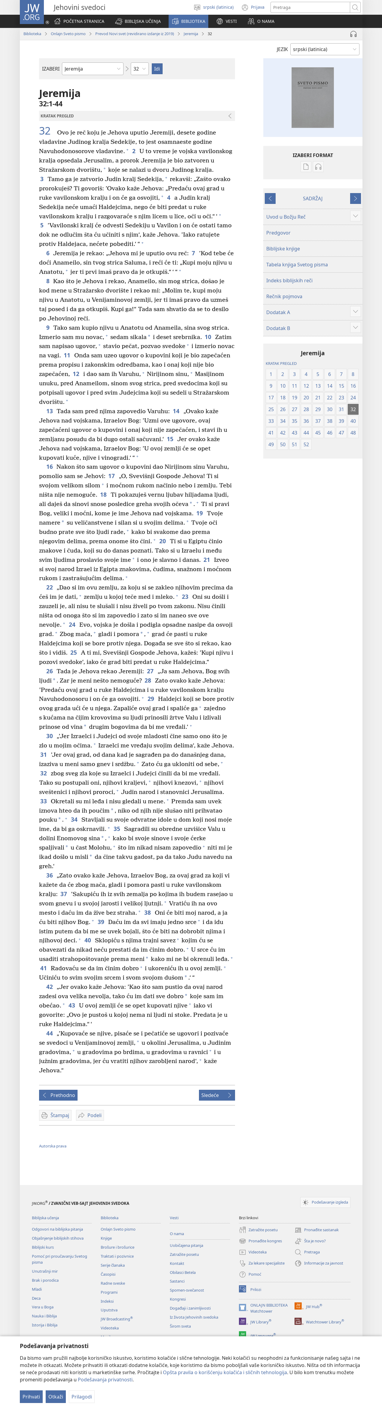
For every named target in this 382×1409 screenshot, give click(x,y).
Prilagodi (82, 1396)
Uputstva (109, 1310)
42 (50, 987)
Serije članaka (113, 1265)
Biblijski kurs (43, 1247)
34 (74, 819)
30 (50, 736)
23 (185, 596)
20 (163, 541)
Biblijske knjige (283, 248)
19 (200, 513)
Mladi (37, 1289)
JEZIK (282, 49)
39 (101, 922)
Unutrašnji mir (45, 1271)
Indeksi (107, 1301)
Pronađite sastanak (317, 1230)
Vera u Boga (42, 1307)
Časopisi (108, 1274)
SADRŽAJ (312, 198)
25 (74, 652)
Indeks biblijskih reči (289, 280)
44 (50, 1033)
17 (112, 476)
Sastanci (177, 1281)
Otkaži (55, 1396)
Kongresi (178, 1299)
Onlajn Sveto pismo (68, 33)
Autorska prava (52, 1146)
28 (148, 680)
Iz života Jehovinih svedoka (194, 1317)
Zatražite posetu (184, 1254)
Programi (109, 1292)
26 (50, 671)
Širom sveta (180, 1326)
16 (50, 466)
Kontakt (177, 1263)
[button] (138, 21)
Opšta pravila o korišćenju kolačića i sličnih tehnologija (225, 1372)
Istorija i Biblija (44, 1325)
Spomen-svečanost (187, 1290)
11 (67, 355)
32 (47, 131)
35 (117, 829)
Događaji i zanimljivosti (190, 1308)
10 (208, 337)
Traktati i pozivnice (117, 1256)
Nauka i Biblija (44, 1316)
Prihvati (31, 1396)
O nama (177, 1233)
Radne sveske (113, 1283)
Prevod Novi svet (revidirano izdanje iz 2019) (134, 33)
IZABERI (51, 68)
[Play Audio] (353, 34)
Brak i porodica (45, 1280)
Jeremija (191, 33)
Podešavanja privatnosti (105, 1379)
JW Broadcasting (117, 1319)
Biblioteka (32, 33)
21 (207, 560)
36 (50, 875)
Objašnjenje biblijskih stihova (58, 1238)
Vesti (174, 1217)
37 (64, 894)
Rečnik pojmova (284, 296)
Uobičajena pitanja (186, 1245)
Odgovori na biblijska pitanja (57, 1229)
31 (44, 754)
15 (170, 439)
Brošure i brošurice (117, 1247)
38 (148, 912)
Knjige (106, 1238)
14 (176, 411)
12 (76, 374)
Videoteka (110, 1328)
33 (44, 801)
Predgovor (278, 232)
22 (50, 587)
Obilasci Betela (183, 1272)
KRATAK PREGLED (281, 363)
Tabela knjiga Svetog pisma (297, 264)
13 (50, 411)
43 (72, 1005)
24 (72, 624)
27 (150, 671)
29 (151, 699)
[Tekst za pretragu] (310, 7)
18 (104, 494)
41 (44, 968)
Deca (36, 1298)
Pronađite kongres (260, 1241)
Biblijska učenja (45, 1217)
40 (88, 940)
